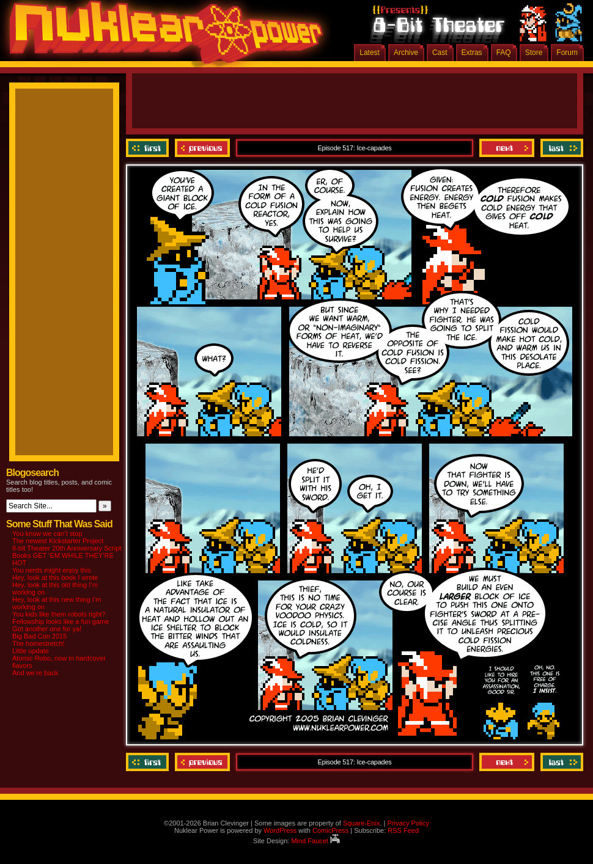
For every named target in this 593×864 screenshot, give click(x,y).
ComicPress (330, 830)
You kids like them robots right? (58, 614)
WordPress (279, 830)
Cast (440, 52)
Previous (202, 147)
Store (534, 52)
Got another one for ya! (46, 628)
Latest (369, 52)
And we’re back (35, 672)
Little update (30, 650)
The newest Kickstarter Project (57, 540)
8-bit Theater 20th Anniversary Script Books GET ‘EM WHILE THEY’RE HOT (66, 555)
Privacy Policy (408, 823)
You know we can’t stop (47, 533)
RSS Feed (403, 830)
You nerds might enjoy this (51, 570)
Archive (406, 52)
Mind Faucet (315, 840)
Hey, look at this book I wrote (55, 577)
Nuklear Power (162, 36)
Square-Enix (361, 823)
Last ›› (560, 147)
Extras (472, 52)
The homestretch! (38, 643)
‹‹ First (149, 147)
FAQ (503, 52)
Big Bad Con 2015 (39, 636)
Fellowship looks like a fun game (60, 621)
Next (506, 147)
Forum (567, 52)
